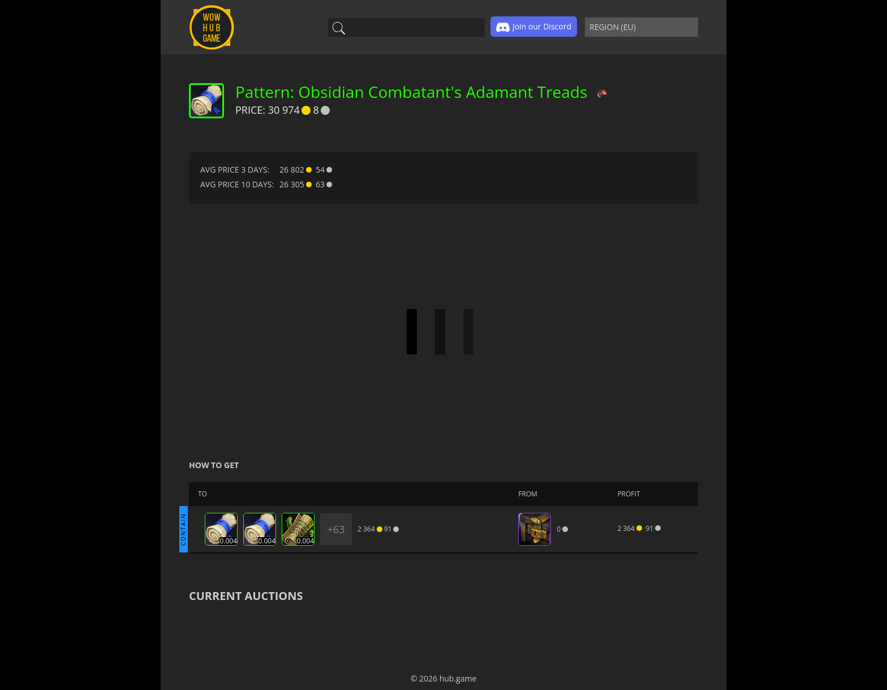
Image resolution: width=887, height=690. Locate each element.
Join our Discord (533, 27)
